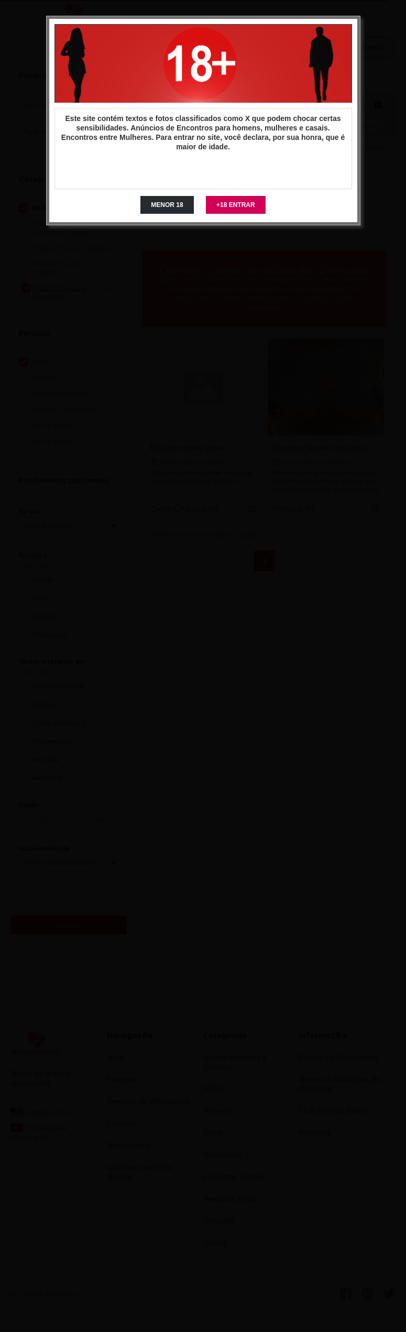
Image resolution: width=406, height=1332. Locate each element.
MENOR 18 (167, 205)
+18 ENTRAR (235, 205)
